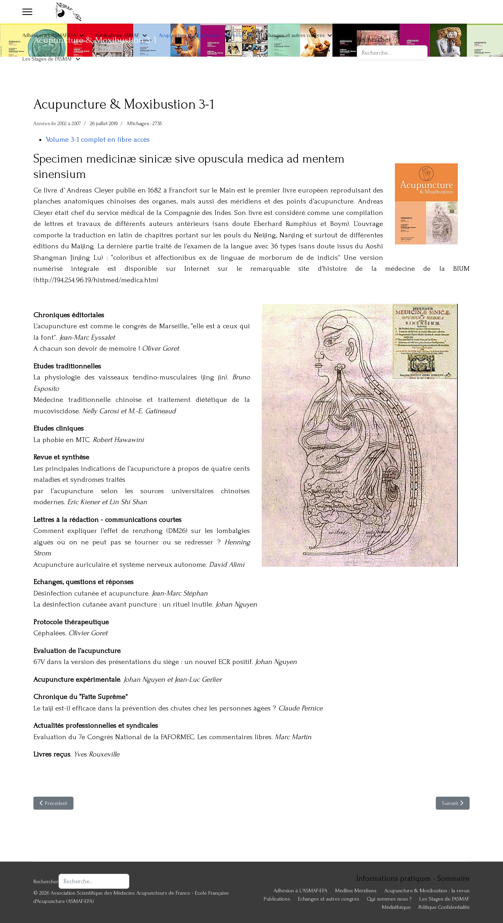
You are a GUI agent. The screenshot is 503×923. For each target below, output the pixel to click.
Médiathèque (396, 907)
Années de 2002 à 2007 (57, 123)
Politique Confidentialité (444, 907)
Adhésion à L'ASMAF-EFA (49, 35)
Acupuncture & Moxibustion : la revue (201, 35)
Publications (277, 899)
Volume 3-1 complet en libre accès (98, 139)
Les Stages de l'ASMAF (47, 59)
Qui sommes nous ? (389, 899)
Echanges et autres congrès (294, 35)
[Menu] (27, 12)
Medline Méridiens (355, 890)
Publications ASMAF (117, 35)
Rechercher (374, 39)
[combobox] (392, 52)
